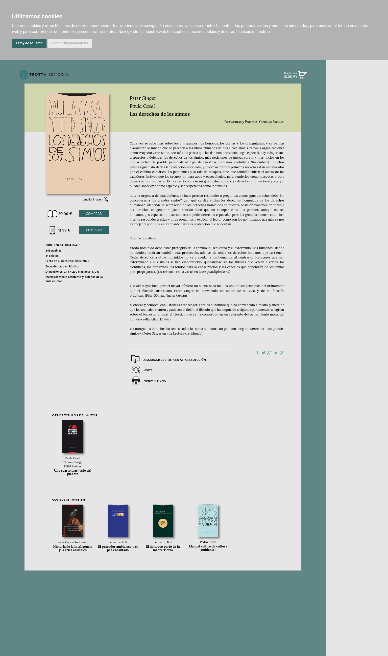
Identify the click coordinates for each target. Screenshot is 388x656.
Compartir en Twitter (264, 353)
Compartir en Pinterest (281, 353)
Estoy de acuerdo (29, 43)
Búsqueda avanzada (357, 82)
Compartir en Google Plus (269, 353)
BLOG (357, 149)
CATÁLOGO (357, 108)
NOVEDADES (357, 98)
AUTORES (357, 223)
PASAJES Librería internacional (357, 241)
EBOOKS (357, 118)
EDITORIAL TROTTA (357, 194)
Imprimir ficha (154, 380)
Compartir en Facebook (258, 353)
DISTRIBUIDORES (357, 235)
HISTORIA (357, 229)
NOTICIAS (357, 128)
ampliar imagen (92, 199)
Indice (147, 370)
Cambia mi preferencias (70, 43)
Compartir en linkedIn (275, 353)
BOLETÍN (357, 139)
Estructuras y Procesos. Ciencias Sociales (254, 122)
